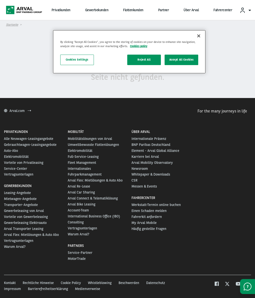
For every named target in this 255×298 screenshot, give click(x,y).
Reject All (143, 59)
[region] (129, 52)
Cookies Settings (77, 59)
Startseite (12, 24)
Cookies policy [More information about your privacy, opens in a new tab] (138, 46)
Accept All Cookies (181, 59)
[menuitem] (245, 10)
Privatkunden (61, 10)
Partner (163, 10)
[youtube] (238, 284)
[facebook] (216, 284)
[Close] (198, 35)
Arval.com (17, 111)
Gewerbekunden (97, 10)
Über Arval (191, 10)
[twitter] (227, 284)
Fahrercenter (222, 10)
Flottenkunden (133, 10)
